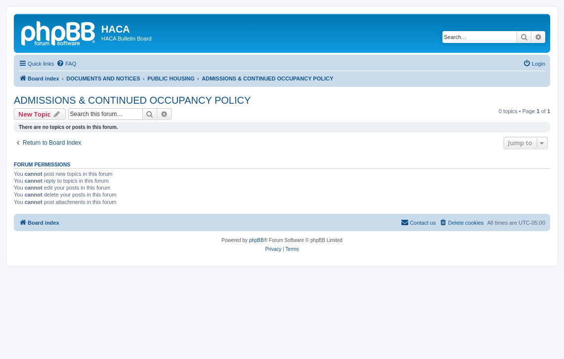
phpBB (256, 240)
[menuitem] (66, 64)
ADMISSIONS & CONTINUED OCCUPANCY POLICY (132, 100)
